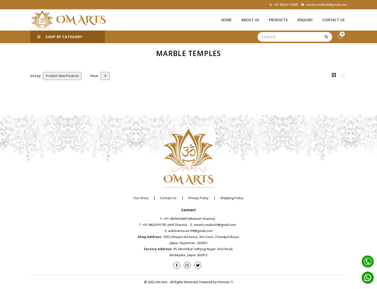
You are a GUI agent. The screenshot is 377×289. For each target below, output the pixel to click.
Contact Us (333, 19)
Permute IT (225, 282)
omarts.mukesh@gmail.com (324, 5)
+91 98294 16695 (283, 5)
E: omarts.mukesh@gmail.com (213, 224)
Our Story (141, 198)
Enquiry (305, 19)
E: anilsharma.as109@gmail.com (188, 230)
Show (94, 76)
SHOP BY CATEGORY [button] (59, 36)
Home (226, 19)
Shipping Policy (231, 198)
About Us (250, 19)
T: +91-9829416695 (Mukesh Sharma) (187, 218)
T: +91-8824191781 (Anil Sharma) (163, 224)
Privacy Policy (198, 198)
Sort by (35, 76)
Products (278, 19)
